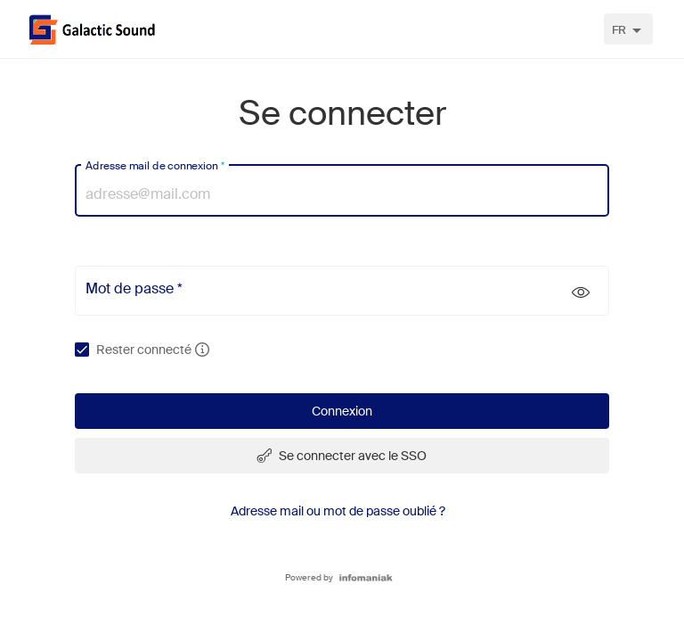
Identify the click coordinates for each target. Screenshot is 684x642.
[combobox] (628, 29)
